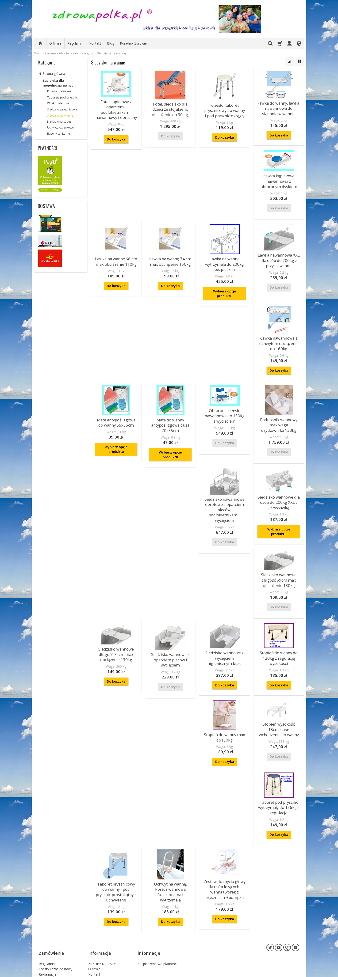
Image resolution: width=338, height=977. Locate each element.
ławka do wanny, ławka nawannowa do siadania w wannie (279, 107)
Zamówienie (51, 915)
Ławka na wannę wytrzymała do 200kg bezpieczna (225, 257)
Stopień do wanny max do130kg (224, 713)
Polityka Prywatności (54, 938)
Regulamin (75, 43)
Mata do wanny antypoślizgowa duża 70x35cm (170, 412)
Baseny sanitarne (58, 134)
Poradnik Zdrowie (133, 43)
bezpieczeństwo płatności (157, 922)
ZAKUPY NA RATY (102, 922)
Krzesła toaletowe (59, 91)
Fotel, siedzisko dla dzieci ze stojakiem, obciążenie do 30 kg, (170, 108)
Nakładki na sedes (59, 122)
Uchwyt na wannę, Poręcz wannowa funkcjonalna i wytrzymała (170, 861)
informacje (149, 915)
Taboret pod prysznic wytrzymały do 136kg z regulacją (278, 780)
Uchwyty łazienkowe (60, 127)
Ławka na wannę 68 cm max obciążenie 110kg (116, 254)
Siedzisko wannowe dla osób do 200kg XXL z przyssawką (279, 486)
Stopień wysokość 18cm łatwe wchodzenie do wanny (279, 705)
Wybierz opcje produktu (224, 284)
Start (37, 53)
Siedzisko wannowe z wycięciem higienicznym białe (224, 636)
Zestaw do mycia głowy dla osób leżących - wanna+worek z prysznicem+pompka (224, 858)
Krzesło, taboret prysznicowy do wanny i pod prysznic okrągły (224, 109)
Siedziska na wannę (60, 115)
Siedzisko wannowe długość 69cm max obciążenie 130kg (279, 561)
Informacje (99, 915)
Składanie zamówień (54, 949)
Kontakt (95, 43)
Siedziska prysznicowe (62, 109)
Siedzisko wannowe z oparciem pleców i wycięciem (170, 638)
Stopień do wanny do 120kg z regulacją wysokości (279, 636)
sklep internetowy (282, 972)
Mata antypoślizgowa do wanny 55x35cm (116, 409)
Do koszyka (116, 135)
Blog (110, 43)
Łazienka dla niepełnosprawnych (59, 82)
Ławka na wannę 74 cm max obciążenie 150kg (170, 254)
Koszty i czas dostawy (55, 928)
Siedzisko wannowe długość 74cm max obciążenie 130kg (116, 632)
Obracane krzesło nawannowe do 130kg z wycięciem (224, 402)
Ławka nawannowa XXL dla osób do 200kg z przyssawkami (278, 253)
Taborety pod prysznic (62, 97)
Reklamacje (47, 933)
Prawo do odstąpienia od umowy (58, 956)
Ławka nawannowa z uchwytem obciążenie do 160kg (279, 333)
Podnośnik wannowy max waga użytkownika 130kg (278, 412)
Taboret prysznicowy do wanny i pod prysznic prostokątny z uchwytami (116, 861)
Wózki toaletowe (58, 103)
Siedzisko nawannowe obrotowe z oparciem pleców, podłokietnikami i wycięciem (224, 491)
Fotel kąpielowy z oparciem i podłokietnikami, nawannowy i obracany (116, 108)
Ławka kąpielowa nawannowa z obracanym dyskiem (279, 177)
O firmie (55, 43)
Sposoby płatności (53, 944)
